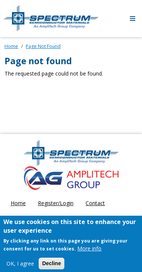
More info (89, 251)
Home (11, 46)
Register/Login (55, 203)
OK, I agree (20, 266)
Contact (95, 203)
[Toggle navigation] (132, 18)
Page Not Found (43, 46)
